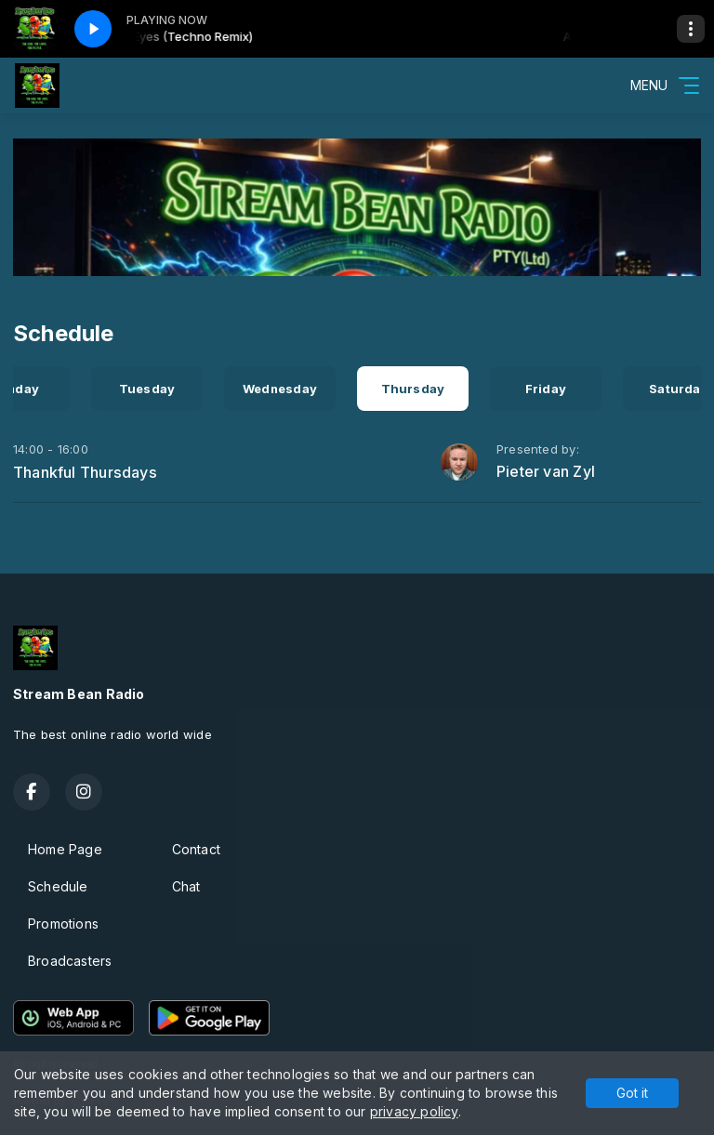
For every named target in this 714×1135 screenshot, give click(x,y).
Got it (632, 1093)
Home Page (65, 849)
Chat (186, 886)
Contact (196, 849)
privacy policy (414, 1111)
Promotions (63, 923)
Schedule (58, 886)
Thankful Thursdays (85, 472)
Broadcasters (70, 961)
